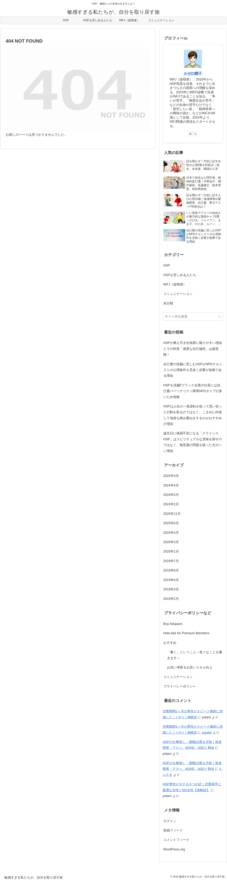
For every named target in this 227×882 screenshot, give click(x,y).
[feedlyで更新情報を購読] (190, 133)
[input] (193, 317)
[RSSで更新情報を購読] (195, 133)
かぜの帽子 (193, 73)
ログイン (169, 821)
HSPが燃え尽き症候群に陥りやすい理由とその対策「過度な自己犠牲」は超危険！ (192, 348)
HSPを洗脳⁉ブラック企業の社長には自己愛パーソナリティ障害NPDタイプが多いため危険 (192, 391)
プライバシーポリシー (179, 686)
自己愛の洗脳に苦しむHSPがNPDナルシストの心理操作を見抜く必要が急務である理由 (192, 370)
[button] (219, 317)
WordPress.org (174, 849)
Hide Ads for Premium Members (186, 633)
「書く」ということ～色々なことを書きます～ (194, 655)
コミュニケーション (178, 677)
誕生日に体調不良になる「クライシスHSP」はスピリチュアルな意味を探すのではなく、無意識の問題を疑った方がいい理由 (192, 442)
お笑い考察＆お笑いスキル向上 (189, 667)
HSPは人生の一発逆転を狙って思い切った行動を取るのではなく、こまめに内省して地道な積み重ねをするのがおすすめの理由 (192, 415)
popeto (207, 732)
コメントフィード (176, 840)
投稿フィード (173, 830)
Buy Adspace (172, 624)
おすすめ (169, 643)
